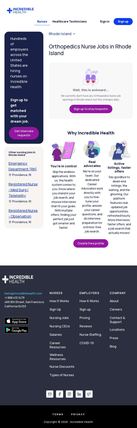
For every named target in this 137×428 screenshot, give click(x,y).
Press (114, 338)
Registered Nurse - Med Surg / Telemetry (23, 190)
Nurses (42, 21)
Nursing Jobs (59, 318)
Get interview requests (24, 133)
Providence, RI (20, 175)
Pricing (85, 318)
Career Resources (58, 345)
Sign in (105, 21)
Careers (116, 309)
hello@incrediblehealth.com (23, 293)
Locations (117, 329)
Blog (113, 346)
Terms (58, 414)
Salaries (56, 334)
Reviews (86, 326)
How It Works (59, 301)
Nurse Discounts (62, 366)
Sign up (123, 21)
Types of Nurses (62, 375)
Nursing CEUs (60, 326)
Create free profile (91, 243)
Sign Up (55, 309)
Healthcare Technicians (69, 21)
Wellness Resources (58, 357)
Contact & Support (117, 320)
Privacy (78, 414)
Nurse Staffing (90, 334)
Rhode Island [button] (62, 34)
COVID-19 (87, 343)
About (114, 301)
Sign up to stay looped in (91, 109)
